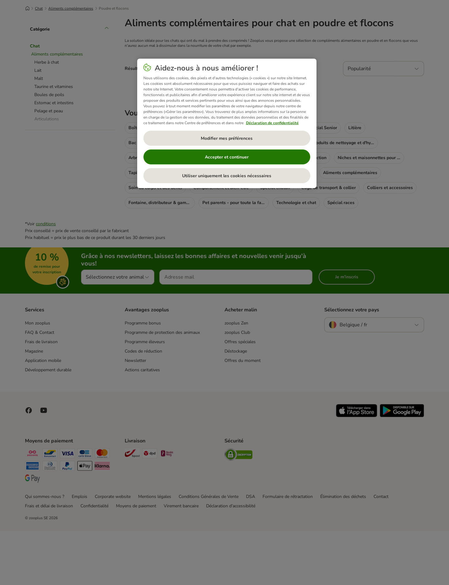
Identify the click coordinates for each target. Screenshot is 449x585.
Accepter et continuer (227, 157)
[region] (226, 123)
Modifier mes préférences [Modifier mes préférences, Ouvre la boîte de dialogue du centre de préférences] (227, 138)
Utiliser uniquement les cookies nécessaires (226, 176)
